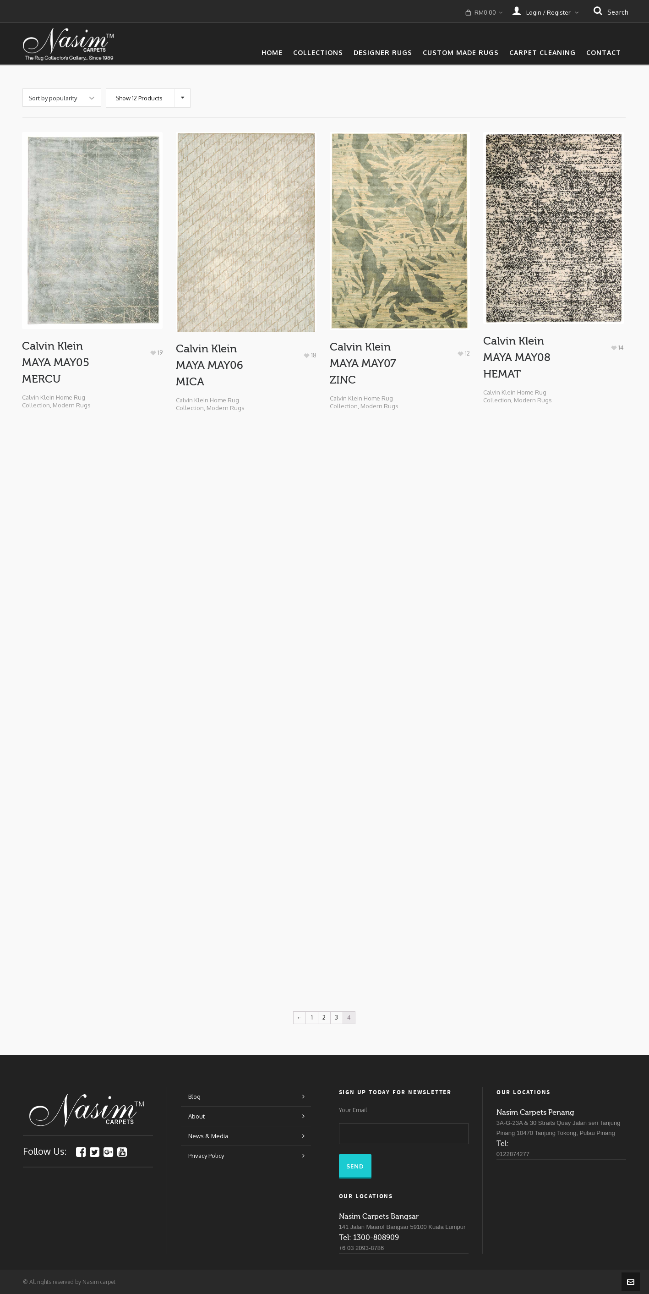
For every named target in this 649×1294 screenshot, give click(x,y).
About (196, 1116)
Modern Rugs (72, 405)
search (611, 11)
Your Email (353, 1110)
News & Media (208, 1136)
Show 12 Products (139, 98)
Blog (194, 1096)
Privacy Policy (206, 1155)
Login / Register (545, 10)
